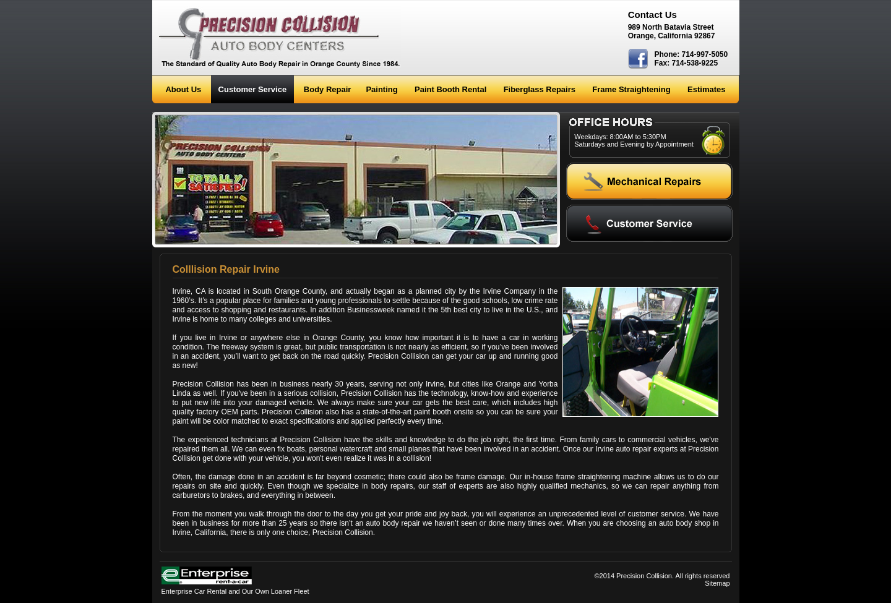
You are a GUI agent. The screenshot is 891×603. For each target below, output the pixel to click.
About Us (183, 89)
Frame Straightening (631, 89)
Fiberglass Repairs (539, 89)
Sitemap (717, 583)
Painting (381, 89)
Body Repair (327, 89)
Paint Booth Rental (450, 89)
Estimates (706, 89)
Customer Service (252, 89)
